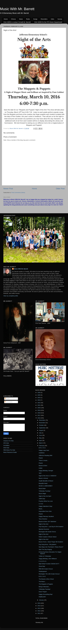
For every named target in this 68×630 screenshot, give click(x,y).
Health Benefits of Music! (46, 481)
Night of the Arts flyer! (45, 496)
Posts (7, 398)
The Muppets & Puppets (46, 584)
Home (6, 19)
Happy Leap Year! (44, 450)
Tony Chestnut (43, 519)
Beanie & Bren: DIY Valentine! (47, 521)
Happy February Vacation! (46, 516)
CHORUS (41, 453)
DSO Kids (6, 447)
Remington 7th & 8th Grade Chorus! (49, 574)
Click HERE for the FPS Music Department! (48, 22)
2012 (39, 611)
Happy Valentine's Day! (45, 506)
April (40, 440)
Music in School (43, 478)
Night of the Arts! (43, 524)
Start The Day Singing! (45, 549)
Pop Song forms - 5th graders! (47, 544)
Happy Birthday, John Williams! (48, 558)
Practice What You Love (46, 501)
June (40, 435)
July (40, 433)
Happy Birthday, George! (46, 470)
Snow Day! (42, 566)
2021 (39, 405)
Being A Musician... (44, 586)
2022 (39, 402)
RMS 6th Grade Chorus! (46, 569)
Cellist (40, 468)
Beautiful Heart (43, 483)
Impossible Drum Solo (45, 511)
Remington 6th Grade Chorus (47, 531)
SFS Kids (6, 443)
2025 (39, 395)
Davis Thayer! (43, 591)
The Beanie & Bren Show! (46, 579)
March (41, 443)
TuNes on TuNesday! (45, 556)
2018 (39, 413)
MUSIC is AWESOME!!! (45, 486)
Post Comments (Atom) (18, 192)
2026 (39, 392)
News (21, 19)
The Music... (42, 581)
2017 (39, 415)
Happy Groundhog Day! (46, 594)
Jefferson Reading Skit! (45, 455)
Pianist (41, 458)
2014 (39, 605)
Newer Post (8, 189)
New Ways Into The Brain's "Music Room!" (51, 547)
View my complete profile (10, 296)
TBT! (40, 473)
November (42, 422)
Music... (41, 509)
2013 (39, 608)
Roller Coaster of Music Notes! (48, 537)
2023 (39, 400)
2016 (39, 418)
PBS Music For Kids (9, 450)
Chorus (13, 19)
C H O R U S (42, 561)
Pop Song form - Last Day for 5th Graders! (51, 526)
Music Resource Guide (10, 452)
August (41, 430)
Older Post (60, 189)
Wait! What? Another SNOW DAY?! (49, 563)
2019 (39, 410)
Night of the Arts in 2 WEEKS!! (47, 475)
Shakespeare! (43, 571)
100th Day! (42, 498)
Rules (28, 19)
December (42, 420)
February (42, 445)
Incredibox (6, 445)
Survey (60, 19)
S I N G (41, 503)
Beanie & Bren (43, 465)
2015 (39, 603)
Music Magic (42, 493)
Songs (35, 19)
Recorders (44, 19)
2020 (39, 407)
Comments (8, 402)
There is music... (43, 460)
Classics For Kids (8, 440)
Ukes (52, 19)
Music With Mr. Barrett (17, 9)
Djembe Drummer (44, 529)
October (41, 425)
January (41, 600)
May (40, 438)
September (42, 428)
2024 (39, 397)
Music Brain (42, 488)
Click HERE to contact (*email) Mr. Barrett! (17, 22)
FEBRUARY (42, 597)
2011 (39, 613)
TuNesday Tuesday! (44, 491)
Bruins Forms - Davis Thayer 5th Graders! (51, 542)
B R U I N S (42, 448)
